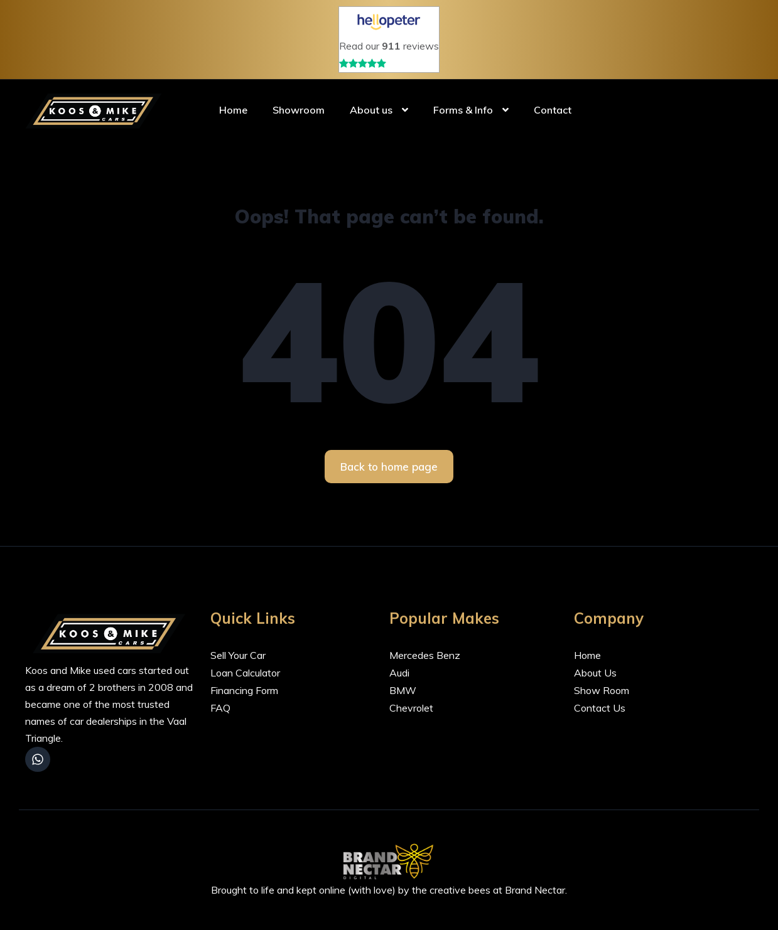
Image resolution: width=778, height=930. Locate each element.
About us (371, 110)
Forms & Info (463, 110)
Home (233, 110)
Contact (552, 110)
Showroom (299, 110)
